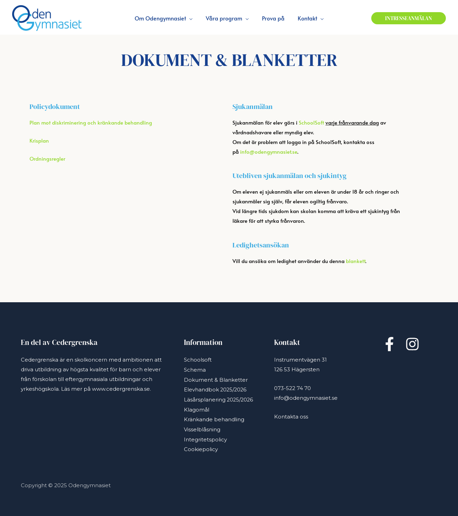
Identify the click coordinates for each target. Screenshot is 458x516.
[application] (192, 18)
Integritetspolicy (205, 437)
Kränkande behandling (214, 417)
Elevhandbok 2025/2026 (216, 389)
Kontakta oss (291, 416)
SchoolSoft (311, 122)
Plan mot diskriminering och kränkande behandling (90, 122)
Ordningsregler (47, 158)
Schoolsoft (198, 359)
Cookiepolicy (201, 446)
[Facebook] (389, 344)
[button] (408, 18)
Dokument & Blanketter (216, 379)
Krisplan (39, 140)
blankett (355, 260)
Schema (195, 369)
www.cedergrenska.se (121, 389)
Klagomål (196, 408)
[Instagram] (412, 344)
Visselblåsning (202, 427)
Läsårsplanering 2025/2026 (219, 398)
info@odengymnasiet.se (268, 151)
